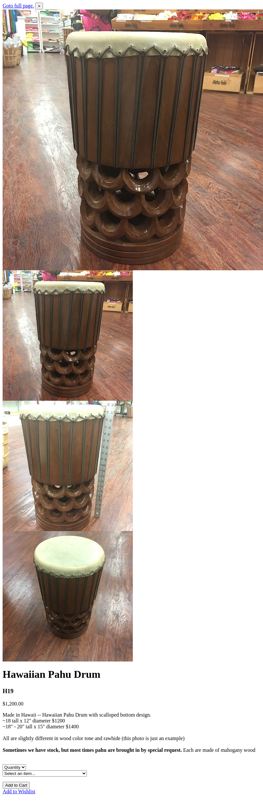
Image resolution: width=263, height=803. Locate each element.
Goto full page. (18, 5)
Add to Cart (16, 785)
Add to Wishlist (19, 791)
